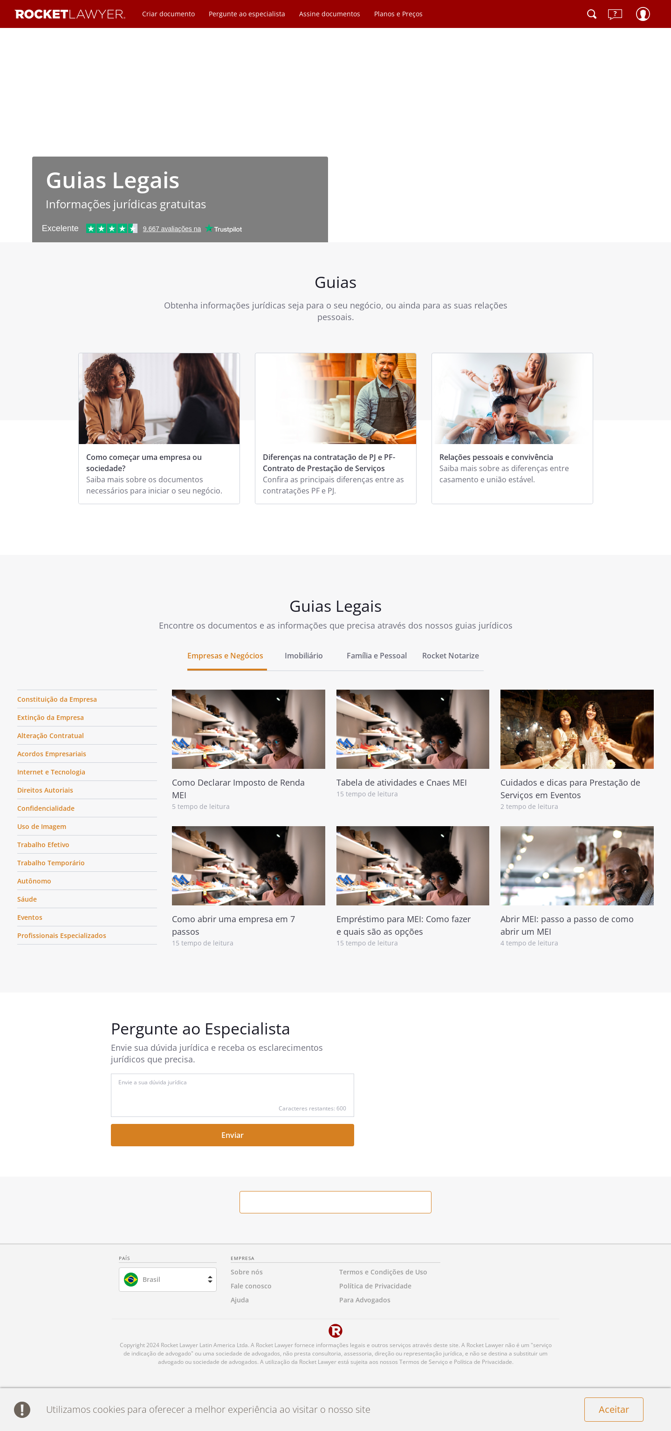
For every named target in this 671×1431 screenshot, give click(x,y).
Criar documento (168, 13)
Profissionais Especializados (61, 935)
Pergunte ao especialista (247, 13)
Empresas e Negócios (225, 655)
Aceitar (614, 1409)
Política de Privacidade (375, 1285)
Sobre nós (247, 1271)
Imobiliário (304, 655)
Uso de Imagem (41, 826)
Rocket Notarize (450, 655)
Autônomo (34, 880)
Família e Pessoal (377, 655)
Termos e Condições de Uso (383, 1271)
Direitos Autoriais (45, 790)
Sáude (27, 899)
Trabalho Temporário (51, 862)
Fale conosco (251, 1285)
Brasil (151, 1279)
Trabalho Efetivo (43, 844)
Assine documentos (329, 13)
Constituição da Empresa (57, 699)
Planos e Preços (398, 13)
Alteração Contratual (50, 735)
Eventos (29, 917)
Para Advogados (364, 1299)
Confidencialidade (46, 808)
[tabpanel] (159, 428)
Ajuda (240, 1299)
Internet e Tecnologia (51, 771)
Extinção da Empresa (50, 717)
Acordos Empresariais (51, 753)
